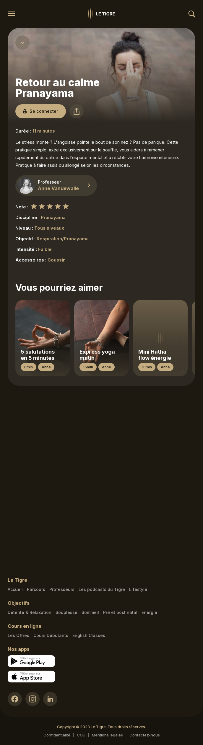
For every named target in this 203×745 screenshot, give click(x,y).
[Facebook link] (15, 699)
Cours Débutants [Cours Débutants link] (50, 635)
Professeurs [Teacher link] (61, 589)
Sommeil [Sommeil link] (90, 612)
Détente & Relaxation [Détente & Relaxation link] (29, 612)
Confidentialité (56, 735)
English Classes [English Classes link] (88, 635)
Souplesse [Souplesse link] (66, 612)
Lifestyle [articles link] (138, 589)
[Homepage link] (101, 14)
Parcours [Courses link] (36, 589)
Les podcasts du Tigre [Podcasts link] (102, 589)
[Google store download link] (31, 661)
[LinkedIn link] (50, 699)
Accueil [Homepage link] (15, 589)
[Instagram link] (32, 699)
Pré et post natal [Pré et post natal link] (120, 612)
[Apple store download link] (31, 676)
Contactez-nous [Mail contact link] (144, 735)
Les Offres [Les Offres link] (18, 635)
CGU (81, 735)
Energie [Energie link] (149, 612)
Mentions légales (107, 735)
